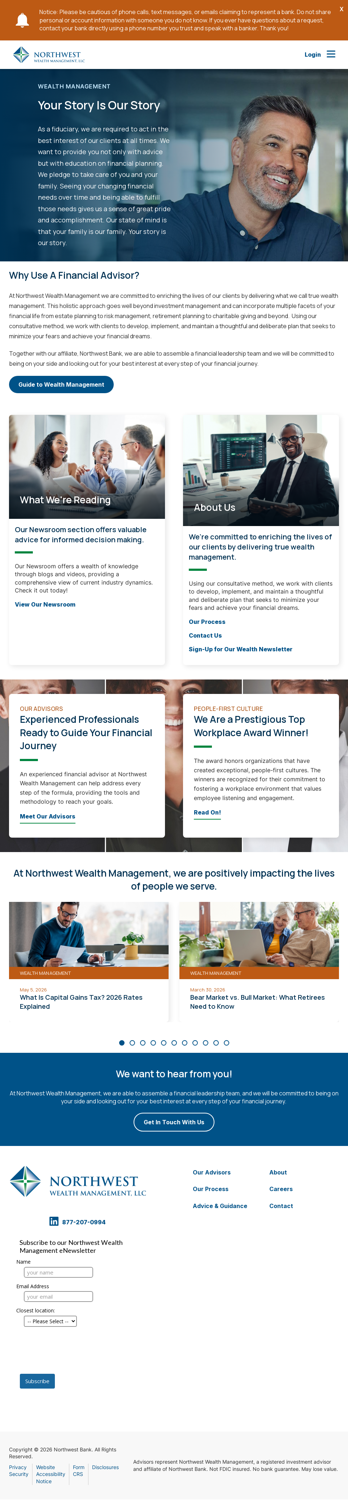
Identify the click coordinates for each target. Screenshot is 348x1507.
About (278, 1172)
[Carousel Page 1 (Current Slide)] (122, 1043)
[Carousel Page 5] (163, 1043)
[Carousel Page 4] (153, 1043)
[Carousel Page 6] (174, 1043)
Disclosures (105, 1467)
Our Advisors (212, 1172)
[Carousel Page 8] (195, 1043)
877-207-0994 (84, 1221)
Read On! (207, 812)
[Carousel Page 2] (132, 1043)
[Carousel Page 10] (216, 1043)
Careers (281, 1189)
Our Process (207, 621)
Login (313, 54)
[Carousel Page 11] (226, 1043)
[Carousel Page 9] (205, 1043)
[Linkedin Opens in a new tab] (54, 1225)
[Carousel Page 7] (184, 1043)
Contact (281, 1205)
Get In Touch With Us (174, 1122)
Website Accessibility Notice (50, 1474)
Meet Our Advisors (47, 816)
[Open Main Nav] (331, 54)
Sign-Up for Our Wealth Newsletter (240, 649)
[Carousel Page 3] (142, 1043)
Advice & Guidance (220, 1205)
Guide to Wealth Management (61, 387)
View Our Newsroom (45, 604)
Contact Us (205, 635)
